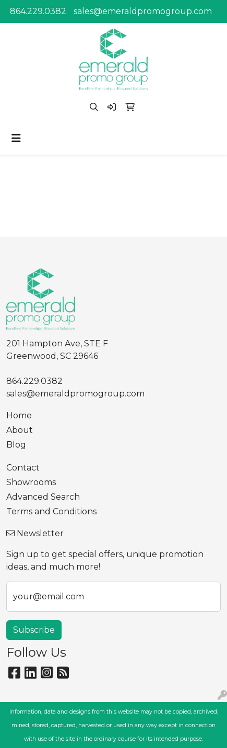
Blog (16, 445)
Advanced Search (43, 497)
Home (19, 415)
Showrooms (31, 482)
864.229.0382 (38, 11)
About (19, 430)
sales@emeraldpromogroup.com (143, 11)
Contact (23, 468)
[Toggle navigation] (16, 138)
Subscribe (34, 630)
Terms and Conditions (51, 511)
